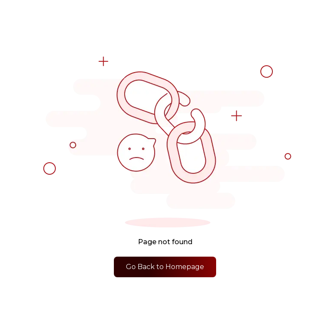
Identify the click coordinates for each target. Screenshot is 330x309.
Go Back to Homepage (165, 267)
